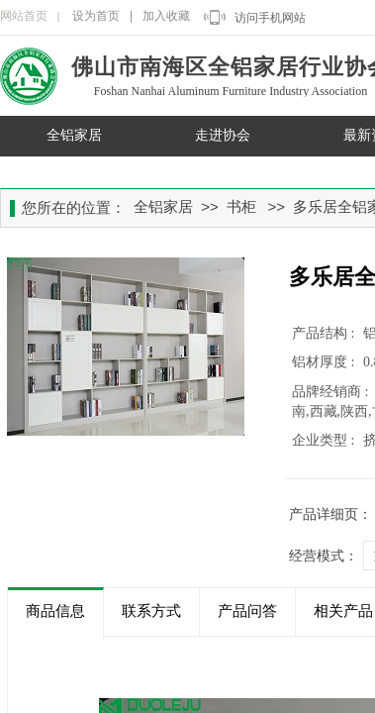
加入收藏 (166, 16)
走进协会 (222, 135)
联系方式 (151, 611)
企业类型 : (325, 440)
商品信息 (55, 611)
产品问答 (247, 611)
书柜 (241, 207)
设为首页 (96, 16)
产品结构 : (325, 333)
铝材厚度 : (325, 362)
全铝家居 (74, 135)
